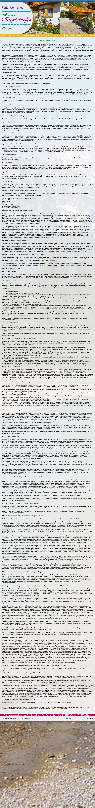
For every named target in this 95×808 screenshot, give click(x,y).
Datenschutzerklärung (27, 718)
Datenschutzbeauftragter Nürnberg (63, 707)
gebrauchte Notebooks (15, 708)
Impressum (68, 718)
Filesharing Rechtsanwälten (45, 708)
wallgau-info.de (89, 718)
